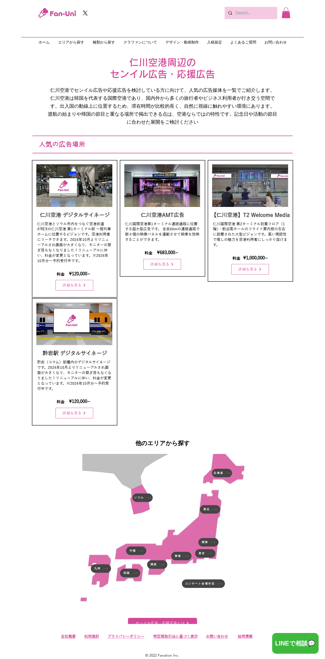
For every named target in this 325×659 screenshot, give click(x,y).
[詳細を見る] (74, 285)
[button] (285, 12)
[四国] (130, 573)
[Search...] (250, 13)
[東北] (210, 509)
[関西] (157, 564)
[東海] (181, 556)
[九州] (101, 568)
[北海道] (222, 473)
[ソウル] (142, 497)
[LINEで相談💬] (295, 643)
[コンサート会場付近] (203, 583)
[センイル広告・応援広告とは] (162, 623)
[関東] (208, 542)
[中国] (136, 551)
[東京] (205, 553)
